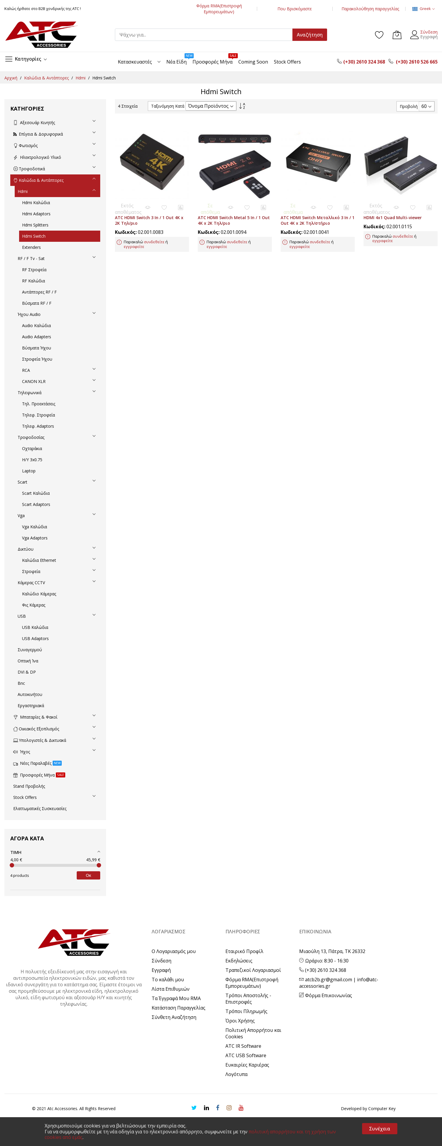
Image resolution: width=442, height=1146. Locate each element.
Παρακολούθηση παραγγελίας (370, 8)
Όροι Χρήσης (240, 1020)
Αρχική (11, 78)
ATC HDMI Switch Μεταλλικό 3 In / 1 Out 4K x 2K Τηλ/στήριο (317, 215)
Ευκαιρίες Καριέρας (247, 1065)
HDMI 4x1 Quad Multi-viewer (393, 212)
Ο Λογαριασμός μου (174, 951)
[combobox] (206, 35)
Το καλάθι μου (168, 979)
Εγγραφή (429, 36)
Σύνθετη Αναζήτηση (174, 1017)
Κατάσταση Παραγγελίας (178, 1008)
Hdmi (81, 78)
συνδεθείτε (154, 236)
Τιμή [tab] (15, 852)
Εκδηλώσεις (238, 960)
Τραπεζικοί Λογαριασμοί (253, 970)
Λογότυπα (236, 1074)
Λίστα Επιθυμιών (171, 989)
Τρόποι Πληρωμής (246, 1011)
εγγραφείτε (134, 241)
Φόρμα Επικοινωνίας (325, 995)
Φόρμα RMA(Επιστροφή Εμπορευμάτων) (219, 8)
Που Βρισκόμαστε (294, 8)
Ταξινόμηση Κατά (167, 106)
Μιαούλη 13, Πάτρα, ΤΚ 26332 (332, 951)
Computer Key (382, 1108)
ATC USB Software (245, 1055)
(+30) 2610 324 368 (322, 970)
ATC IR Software (243, 1046)
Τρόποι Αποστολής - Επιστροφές (248, 998)
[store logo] (41, 35)
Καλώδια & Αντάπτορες (47, 78)
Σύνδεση (429, 32)
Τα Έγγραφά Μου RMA (176, 998)
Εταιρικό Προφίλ (244, 951)
